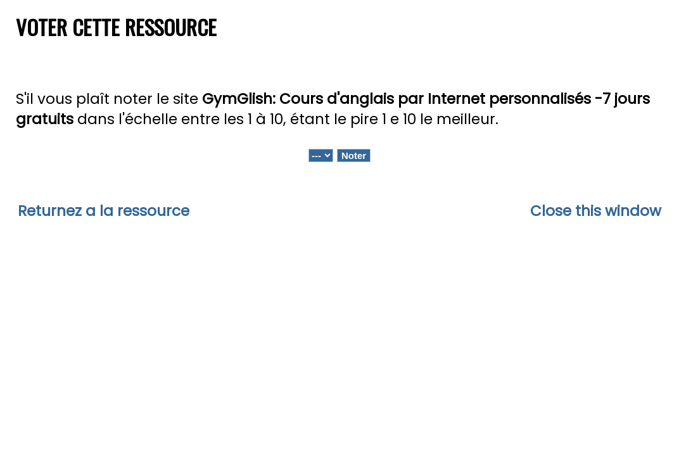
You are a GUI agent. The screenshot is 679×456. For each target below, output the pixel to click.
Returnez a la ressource (103, 211)
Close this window (595, 211)
